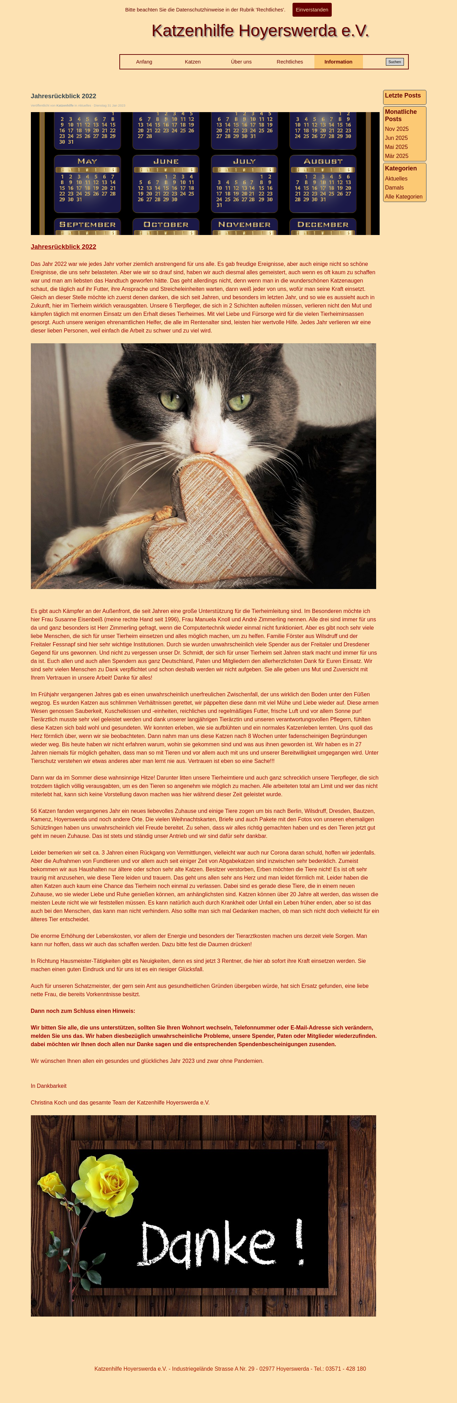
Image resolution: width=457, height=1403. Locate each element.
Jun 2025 (396, 138)
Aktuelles (396, 179)
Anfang (144, 62)
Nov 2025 (397, 129)
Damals (394, 188)
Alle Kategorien (404, 197)
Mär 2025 (397, 156)
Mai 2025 (396, 147)
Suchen (394, 62)
